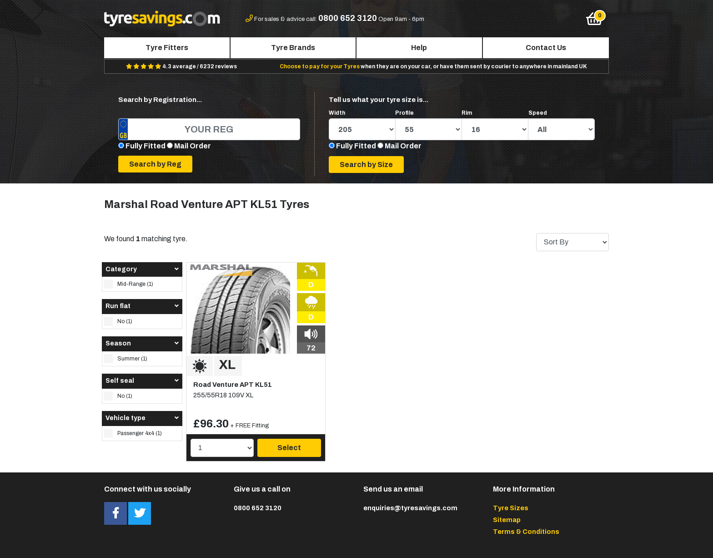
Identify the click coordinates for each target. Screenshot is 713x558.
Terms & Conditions (526, 531)
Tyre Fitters (167, 47)
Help (419, 47)
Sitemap (507, 519)
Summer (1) (125, 358)
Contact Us (546, 47)
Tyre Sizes (510, 508)
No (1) (118, 321)
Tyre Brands (293, 47)
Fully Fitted (146, 146)
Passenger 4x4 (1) (133, 433)
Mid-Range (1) (128, 284)
